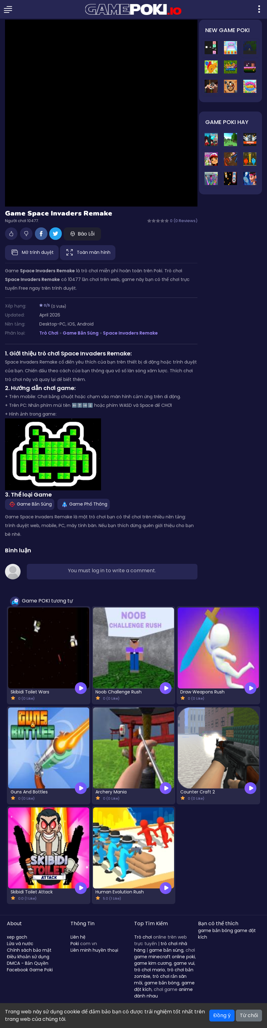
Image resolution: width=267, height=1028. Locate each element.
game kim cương (153, 963)
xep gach (17, 937)
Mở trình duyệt (32, 252)
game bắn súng (166, 950)
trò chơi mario (149, 970)
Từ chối (249, 1015)
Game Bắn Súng (80, 333)
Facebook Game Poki (30, 970)
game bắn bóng (161, 983)
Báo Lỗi (82, 233)
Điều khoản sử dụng (28, 957)
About (14, 923)
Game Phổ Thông (83, 504)
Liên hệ (77, 937)
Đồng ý (222, 1015)
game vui (184, 963)
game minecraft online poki (164, 957)
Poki (74, 943)
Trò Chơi (48, 333)
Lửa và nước (20, 943)
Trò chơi (143, 937)
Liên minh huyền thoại (94, 950)
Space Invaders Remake (130, 333)
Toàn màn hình (87, 252)
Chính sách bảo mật (29, 950)
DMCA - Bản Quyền (27, 963)
